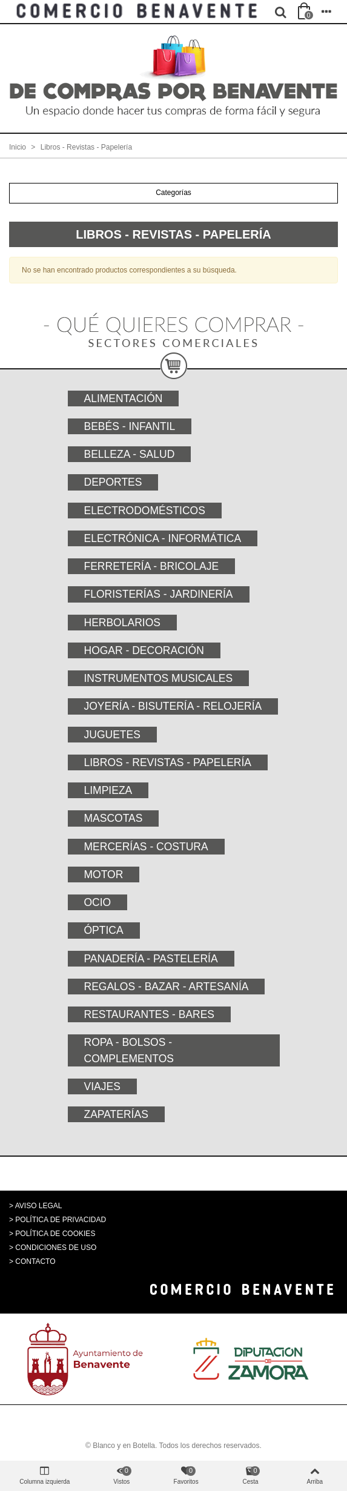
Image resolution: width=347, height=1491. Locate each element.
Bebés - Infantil (130, 426)
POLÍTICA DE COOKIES (55, 1233)
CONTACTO (35, 1261)
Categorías (173, 192)
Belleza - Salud (129, 454)
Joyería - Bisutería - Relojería (173, 706)
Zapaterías (116, 1114)
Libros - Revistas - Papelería (168, 762)
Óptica (104, 930)
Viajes (102, 1086)
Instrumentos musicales (158, 678)
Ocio (97, 902)
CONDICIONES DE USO (55, 1247)
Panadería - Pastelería (151, 959)
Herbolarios (122, 623)
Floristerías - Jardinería (158, 594)
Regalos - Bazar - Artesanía (166, 986)
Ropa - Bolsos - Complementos (129, 1050)
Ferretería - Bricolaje (151, 566)
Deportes (113, 482)
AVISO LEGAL (38, 1206)
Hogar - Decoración (144, 650)
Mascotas (113, 818)
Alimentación (123, 398)
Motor (104, 874)
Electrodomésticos (144, 510)
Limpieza (108, 790)
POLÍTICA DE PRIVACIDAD (60, 1219)
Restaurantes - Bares (149, 1014)
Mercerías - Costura (146, 847)
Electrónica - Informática (163, 538)
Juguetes (112, 735)
